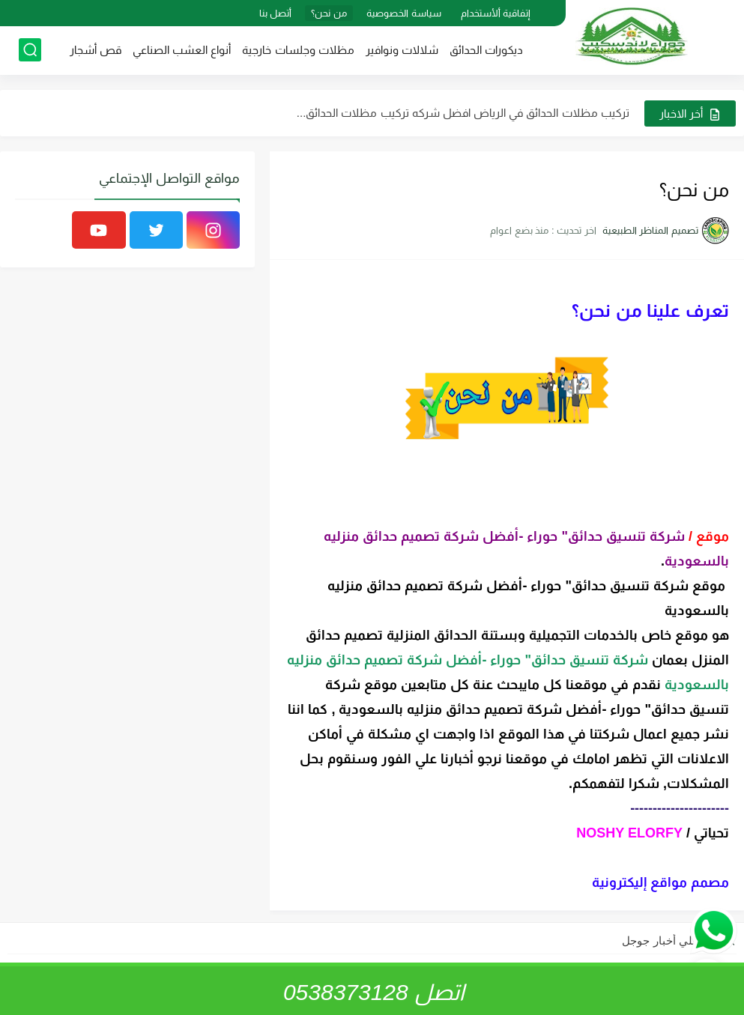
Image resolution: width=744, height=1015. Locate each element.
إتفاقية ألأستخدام (496, 13)
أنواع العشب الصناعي (182, 49)
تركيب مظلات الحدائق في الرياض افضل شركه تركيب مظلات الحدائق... (463, 112)
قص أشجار (95, 49)
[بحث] (30, 49)
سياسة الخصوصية (403, 13)
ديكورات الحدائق (486, 49)
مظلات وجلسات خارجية (298, 49)
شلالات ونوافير (402, 49)
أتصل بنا (275, 13)
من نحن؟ (329, 13)
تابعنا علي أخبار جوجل (673, 940)
